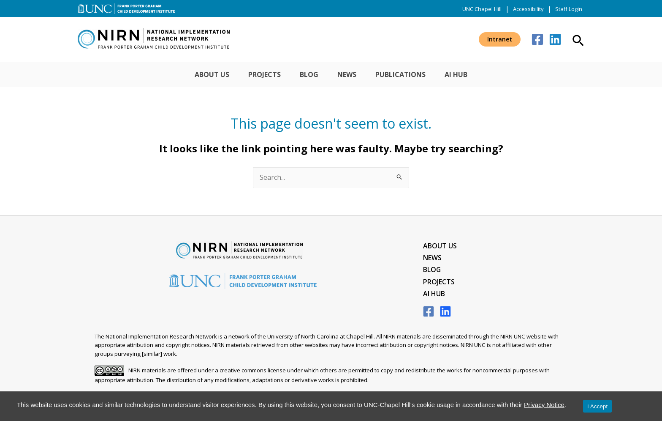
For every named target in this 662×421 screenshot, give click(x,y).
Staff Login (568, 9)
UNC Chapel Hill (482, 9)
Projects (255, 74)
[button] (500, 39)
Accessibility (528, 9)
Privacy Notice (544, 404)
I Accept (597, 406)
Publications (410, 74)
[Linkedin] (555, 39)
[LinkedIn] (445, 313)
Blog (306, 74)
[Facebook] (537, 39)
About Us (196, 74)
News (350, 74)
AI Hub (472, 74)
